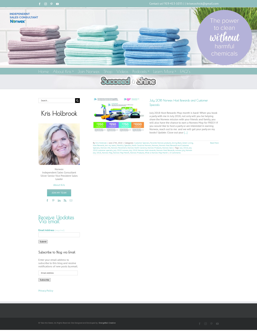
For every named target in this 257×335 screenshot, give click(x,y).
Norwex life (105, 148)
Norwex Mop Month (121, 152)
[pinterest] (53, 200)
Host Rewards (98, 145)
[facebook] (47, 200)
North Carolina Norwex (141, 145)
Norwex (155, 145)
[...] (186, 132)
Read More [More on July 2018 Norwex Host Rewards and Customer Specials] (214, 143)
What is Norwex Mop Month (156, 152)
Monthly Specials (124, 145)
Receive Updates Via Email (56, 219)
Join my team (110, 145)
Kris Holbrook (101, 143)
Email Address (51, 230)
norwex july (180, 150)
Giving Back (177, 143)
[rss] (65, 200)
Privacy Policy (45, 290)
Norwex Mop (107, 152)
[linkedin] (59, 200)
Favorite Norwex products (160, 143)
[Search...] (56, 100)
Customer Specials (141, 143)
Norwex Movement (119, 148)
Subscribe (44, 280)
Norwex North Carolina (137, 148)
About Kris (59, 185)
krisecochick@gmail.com (203, 3)
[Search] (77, 100)
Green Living (187, 143)
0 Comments (175, 152)
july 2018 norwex (120, 150)
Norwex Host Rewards (165, 150)
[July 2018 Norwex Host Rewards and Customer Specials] (119, 114)
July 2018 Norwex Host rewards (142, 150)
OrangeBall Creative (107, 323)
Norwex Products (154, 148)
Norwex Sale (167, 148)
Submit (43, 241)
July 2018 (184, 148)
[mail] (71, 200)
